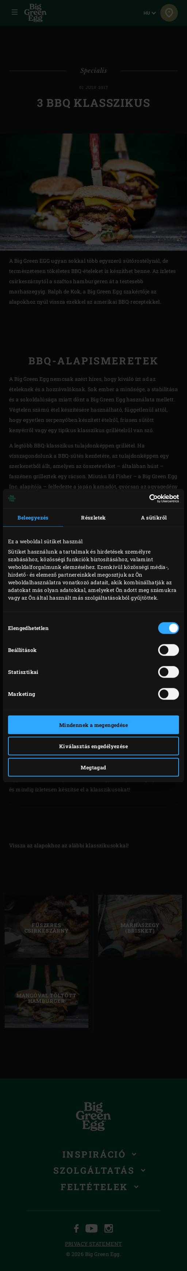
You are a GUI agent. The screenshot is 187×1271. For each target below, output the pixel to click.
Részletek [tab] (93, 517)
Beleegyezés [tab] (33, 517)
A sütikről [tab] (154, 517)
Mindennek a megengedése (93, 724)
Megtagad (93, 767)
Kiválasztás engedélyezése (93, 745)
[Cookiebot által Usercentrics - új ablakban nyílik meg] (147, 498)
